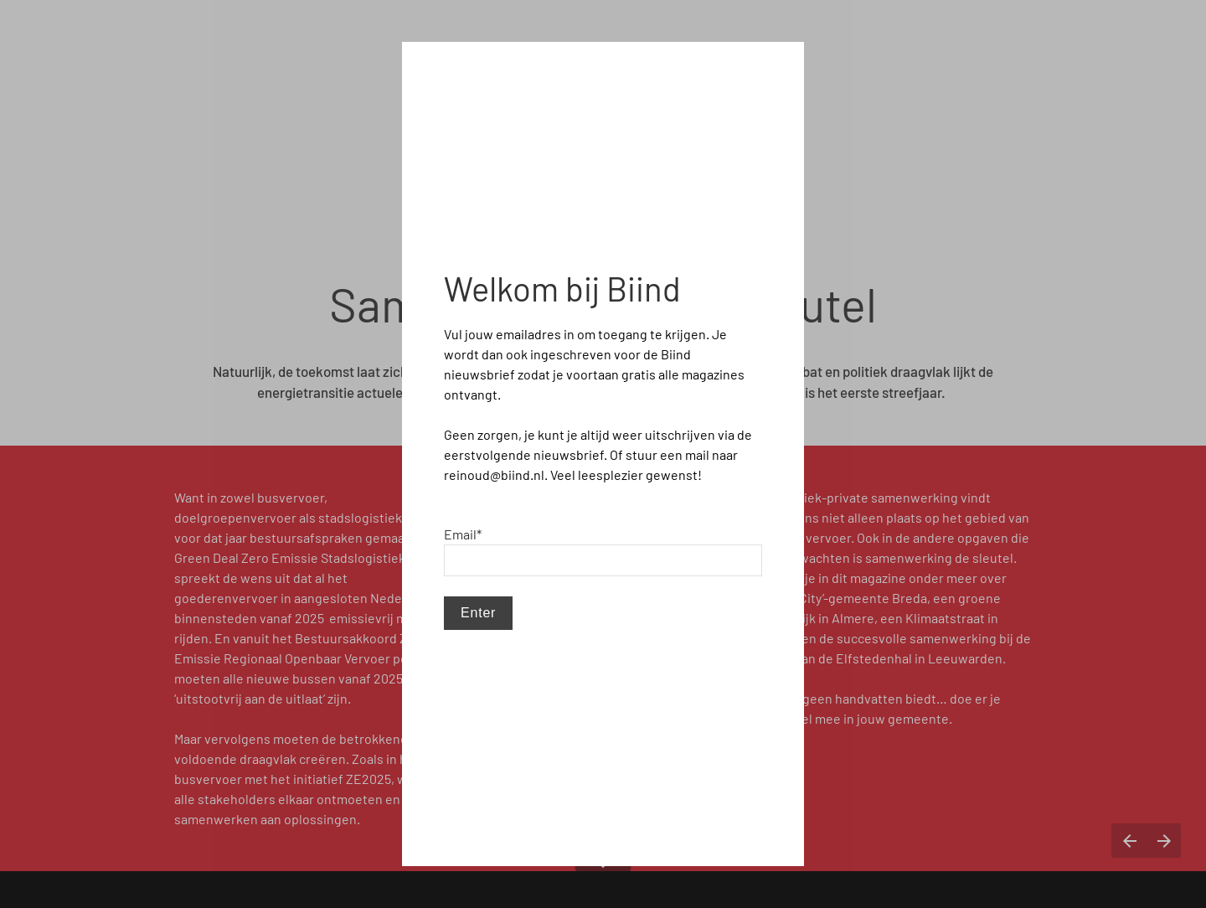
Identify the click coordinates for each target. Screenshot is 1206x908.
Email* (463, 534)
